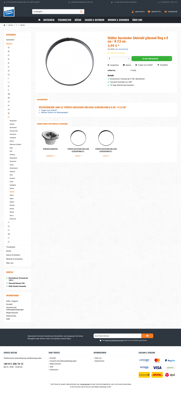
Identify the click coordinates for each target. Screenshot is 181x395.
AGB (8, 319)
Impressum (54, 370)
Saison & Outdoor (13, 255)
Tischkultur (10, 247)
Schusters (12, 134)
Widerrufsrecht (12, 313)
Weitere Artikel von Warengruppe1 (53, 112)
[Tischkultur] (64, 20)
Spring (11, 188)
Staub (11, 195)
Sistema (12, 154)
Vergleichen (113, 65)
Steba (11, 198)
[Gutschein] (49, 20)
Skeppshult (13, 158)
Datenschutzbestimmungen (114, 340)
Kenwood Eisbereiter (50, 149)
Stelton (11, 202)
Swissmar (12, 219)
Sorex (11, 182)
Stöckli (11, 209)
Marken (9, 44)
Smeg (11, 165)
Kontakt (9, 304)
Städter (11, 192)
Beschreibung (42, 99)
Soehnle (12, 171)
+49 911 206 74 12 (13, 364)
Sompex (12, 178)
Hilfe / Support (12, 301)
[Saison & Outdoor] (94, 20)
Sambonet (12, 127)
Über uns (9, 263)
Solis (11, 175)
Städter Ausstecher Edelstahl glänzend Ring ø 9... (78, 150)
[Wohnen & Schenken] (118, 20)
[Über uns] (137, 20)
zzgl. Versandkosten (121, 49)
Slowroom (12, 161)
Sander (11, 124)
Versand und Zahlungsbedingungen (15, 308)
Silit (10, 151)
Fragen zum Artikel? (144, 65)
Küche (8, 251)
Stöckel (11, 205)
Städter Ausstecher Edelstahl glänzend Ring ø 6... (106, 150)
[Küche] (78, 20)
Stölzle (11, 212)
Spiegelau (12, 185)
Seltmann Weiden (15, 144)
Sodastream (13, 168)
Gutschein (10, 40)
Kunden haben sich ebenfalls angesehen (52, 123)
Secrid (11, 141)
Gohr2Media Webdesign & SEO (101, 387)
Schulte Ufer (13, 131)
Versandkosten (85, 384)
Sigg (11, 148)
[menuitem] (170, 11)
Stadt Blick (13, 121)
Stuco (11, 215)
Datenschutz (11, 316)
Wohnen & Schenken (14, 259)
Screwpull (12, 138)
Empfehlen (163, 65)
